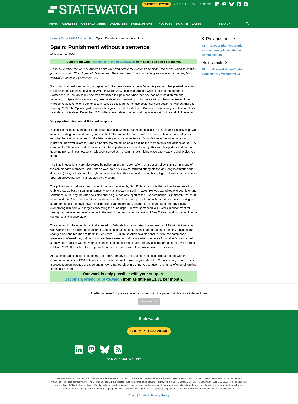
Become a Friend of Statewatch (93, 279)
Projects (164, 23)
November (86, 38)
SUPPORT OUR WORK (149, 331)
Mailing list (181, 4)
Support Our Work (156, 4)
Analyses (69, 23)
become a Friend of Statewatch (113, 61)
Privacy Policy (160, 395)
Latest (197, 23)
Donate (182, 23)
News (53, 23)
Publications (142, 23)
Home (54, 38)
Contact (144, 395)
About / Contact (202, 4)
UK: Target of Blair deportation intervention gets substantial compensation (223, 50)
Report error (149, 301)
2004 (74, 38)
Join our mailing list (124, 359)
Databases (118, 23)
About (132, 395)
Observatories (93, 23)
